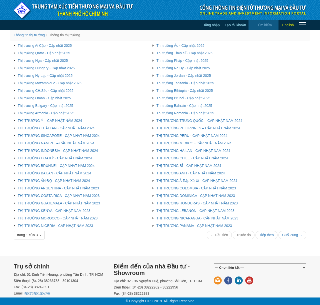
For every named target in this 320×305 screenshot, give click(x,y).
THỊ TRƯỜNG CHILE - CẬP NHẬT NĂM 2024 (192, 158)
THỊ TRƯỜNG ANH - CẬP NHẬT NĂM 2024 (190, 173)
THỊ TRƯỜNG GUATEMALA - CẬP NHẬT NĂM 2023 (59, 203)
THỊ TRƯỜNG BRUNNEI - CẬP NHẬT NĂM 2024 (56, 166)
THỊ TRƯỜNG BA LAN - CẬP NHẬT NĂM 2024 (54, 173)
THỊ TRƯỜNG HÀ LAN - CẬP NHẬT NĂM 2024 (193, 151)
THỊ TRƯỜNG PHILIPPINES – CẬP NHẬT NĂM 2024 (198, 128)
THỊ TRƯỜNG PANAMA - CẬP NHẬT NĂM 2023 (194, 226)
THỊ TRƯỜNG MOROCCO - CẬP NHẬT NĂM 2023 (58, 218)
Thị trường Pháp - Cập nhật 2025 (182, 61)
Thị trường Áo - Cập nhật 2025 (180, 46)
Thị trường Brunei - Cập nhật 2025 (183, 98)
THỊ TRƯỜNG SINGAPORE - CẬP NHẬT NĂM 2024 (59, 136)
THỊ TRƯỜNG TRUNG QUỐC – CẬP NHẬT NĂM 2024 (199, 121)
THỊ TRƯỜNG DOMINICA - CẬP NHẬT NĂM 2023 (195, 196)
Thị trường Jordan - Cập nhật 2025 (183, 76)
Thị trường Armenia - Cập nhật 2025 (46, 113)
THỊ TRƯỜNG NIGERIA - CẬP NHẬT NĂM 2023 (55, 226)
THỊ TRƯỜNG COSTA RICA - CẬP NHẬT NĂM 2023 (59, 196)
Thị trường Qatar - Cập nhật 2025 (44, 53)
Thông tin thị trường (29, 35)
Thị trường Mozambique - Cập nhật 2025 (50, 83)
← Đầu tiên (219, 235)
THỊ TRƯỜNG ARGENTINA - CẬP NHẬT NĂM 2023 (58, 188)
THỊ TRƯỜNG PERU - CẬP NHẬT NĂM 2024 (192, 136)
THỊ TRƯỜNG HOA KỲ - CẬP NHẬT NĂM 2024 (55, 158)
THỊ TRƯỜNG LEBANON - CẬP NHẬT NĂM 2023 (195, 211)
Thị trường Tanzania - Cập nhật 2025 (185, 83)
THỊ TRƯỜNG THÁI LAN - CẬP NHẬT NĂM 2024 (56, 128)
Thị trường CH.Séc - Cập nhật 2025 (46, 91)
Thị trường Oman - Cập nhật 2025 (44, 98)
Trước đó (243, 235)
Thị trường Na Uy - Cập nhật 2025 (183, 68)
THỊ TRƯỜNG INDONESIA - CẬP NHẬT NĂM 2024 (58, 151)
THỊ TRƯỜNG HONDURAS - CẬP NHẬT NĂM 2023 (197, 203)
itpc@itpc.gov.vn (37, 293)
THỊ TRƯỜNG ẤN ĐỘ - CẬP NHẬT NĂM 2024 (54, 181)
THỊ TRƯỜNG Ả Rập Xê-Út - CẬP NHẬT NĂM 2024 (196, 181)
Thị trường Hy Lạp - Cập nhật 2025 (45, 76)
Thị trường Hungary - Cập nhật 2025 (46, 68)
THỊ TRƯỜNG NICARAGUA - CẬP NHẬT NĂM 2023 (197, 218)
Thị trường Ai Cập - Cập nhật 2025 (45, 46)
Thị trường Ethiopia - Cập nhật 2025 (184, 91)
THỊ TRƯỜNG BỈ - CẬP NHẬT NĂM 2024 (188, 166)
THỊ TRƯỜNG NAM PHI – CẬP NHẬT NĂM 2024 (56, 143)
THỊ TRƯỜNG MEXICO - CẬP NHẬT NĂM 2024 (194, 143)
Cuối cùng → (292, 235)
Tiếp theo (266, 235)
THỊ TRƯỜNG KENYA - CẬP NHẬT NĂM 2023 (54, 211)
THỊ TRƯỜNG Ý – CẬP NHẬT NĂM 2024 (50, 121)
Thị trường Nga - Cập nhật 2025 (43, 61)
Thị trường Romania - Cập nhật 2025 (185, 113)
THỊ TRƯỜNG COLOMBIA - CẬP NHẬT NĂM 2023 (196, 188)
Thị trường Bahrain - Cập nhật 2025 (184, 106)
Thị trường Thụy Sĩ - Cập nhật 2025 (184, 53)
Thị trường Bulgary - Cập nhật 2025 (45, 106)
